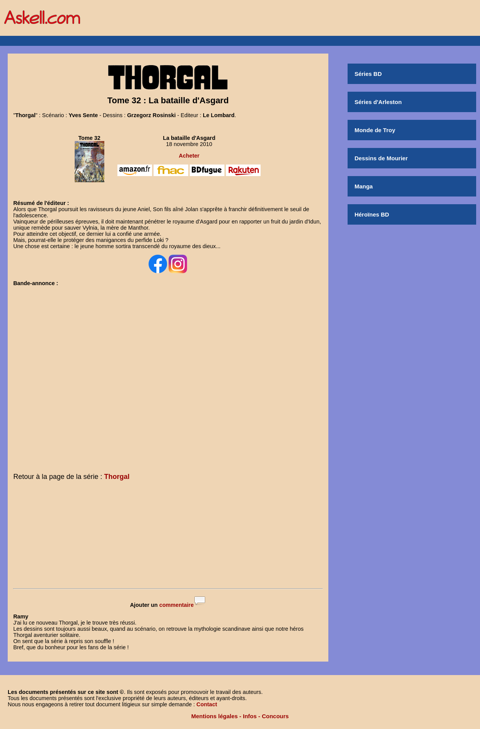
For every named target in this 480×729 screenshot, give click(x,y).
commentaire (176, 605)
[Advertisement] (168, 536)
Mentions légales (214, 716)
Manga (364, 186)
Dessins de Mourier (381, 158)
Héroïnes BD (372, 214)
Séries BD (368, 74)
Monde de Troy (375, 130)
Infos (250, 716)
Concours (275, 716)
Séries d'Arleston (378, 102)
